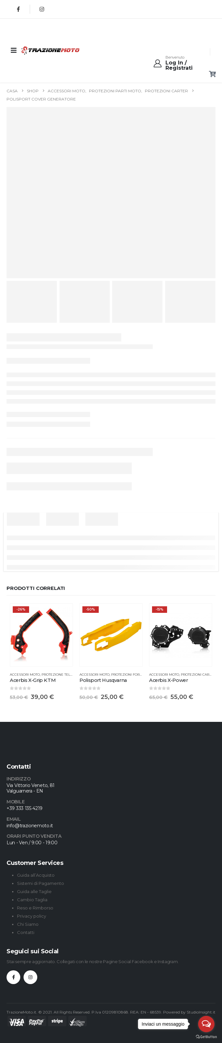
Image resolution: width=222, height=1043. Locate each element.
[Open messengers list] (206, 1024)
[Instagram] (41, 9)
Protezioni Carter (198, 674)
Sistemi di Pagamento (40, 883)
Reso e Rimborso (35, 907)
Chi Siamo (28, 924)
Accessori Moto (25, 674)
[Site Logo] (37, 50)
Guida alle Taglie (34, 891)
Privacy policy (31, 916)
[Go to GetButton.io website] (206, 1036)
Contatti (25, 932)
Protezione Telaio (59, 674)
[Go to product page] (41, 635)
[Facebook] (18, 9)
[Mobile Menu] (14, 50)
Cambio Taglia (32, 899)
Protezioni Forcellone (133, 674)
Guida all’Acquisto (36, 875)
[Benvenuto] (182, 63)
